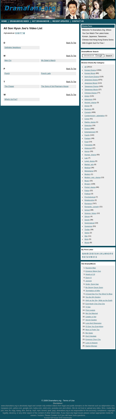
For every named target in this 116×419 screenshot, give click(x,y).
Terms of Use (68, 400)
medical (88, 168)
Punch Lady (46, 73)
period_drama (90, 187)
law (86, 158)
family (87, 135)
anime (87, 106)
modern (87, 174)
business (88, 109)
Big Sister (89, 333)
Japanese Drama (91, 80)
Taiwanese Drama (91, 86)
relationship (89, 200)
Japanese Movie (91, 83)
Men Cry (8, 60)
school (87, 210)
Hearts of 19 (90, 274)
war (86, 236)
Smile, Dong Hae (92, 284)
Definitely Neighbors (13, 47)
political (88, 194)
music (87, 181)
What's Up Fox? (11, 99)
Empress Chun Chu (93, 339)
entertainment (90, 132)
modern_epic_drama (93, 177)
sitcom (87, 216)
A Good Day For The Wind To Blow (98, 294)
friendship (89, 145)
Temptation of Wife (92, 290)
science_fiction (90, 213)
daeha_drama (90, 122)
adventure (89, 99)
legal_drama (90, 161)
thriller (87, 229)
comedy (88, 112)
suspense (88, 226)
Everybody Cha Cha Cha (95, 304)
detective (88, 125)
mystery (88, 184)
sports (87, 220)
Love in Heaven (91, 343)
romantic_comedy (92, 207)
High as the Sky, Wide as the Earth (98, 300)
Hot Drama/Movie (40, 21)
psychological (90, 197)
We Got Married (91, 313)
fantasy (88, 138)
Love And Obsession (93, 323)
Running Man (90, 268)
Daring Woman (91, 346)
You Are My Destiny (93, 297)
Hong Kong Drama (92, 76)
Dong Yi (88, 278)
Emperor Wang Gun (93, 271)
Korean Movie (90, 73)
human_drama (90, 155)
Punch (7, 73)
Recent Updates (60, 21)
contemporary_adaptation (95, 116)
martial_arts (89, 164)
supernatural (90, 223)
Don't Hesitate (90, 336)
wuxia (87, 242)
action (87, 96)
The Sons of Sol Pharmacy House (54, 86)
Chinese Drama (91, 93)
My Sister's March (48, 60)
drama (87, 128)
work (87, 239)
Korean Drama (90, 70)
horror (87, 151)
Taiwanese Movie (91, 89)
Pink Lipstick (90, 310)
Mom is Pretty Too (92, 330)
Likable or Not (90, 317)
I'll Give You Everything (94, 326)
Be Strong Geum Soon (94, 287)
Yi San (88, 307)
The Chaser (9, 86)
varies (87, 233)
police (87, 190)
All (86, 67)
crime (87, 119)
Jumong (88, 281)
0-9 (83, 253)
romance (88, 203)
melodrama (89, 171)
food (87, 142)
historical (88, 148)
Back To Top (71, 43)
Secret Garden (91, 320)
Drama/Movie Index (19, 21)
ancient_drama (90, 102)
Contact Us (78, 21)
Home (4, 21)
